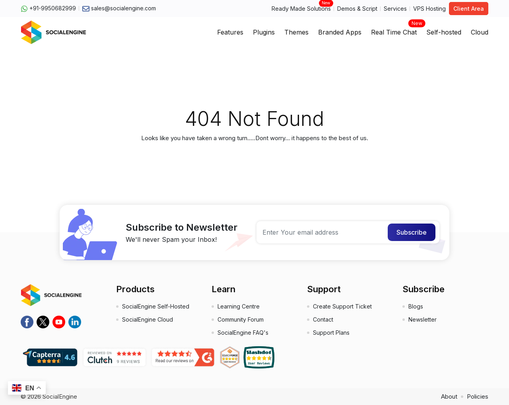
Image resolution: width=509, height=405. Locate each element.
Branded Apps (339, 32)
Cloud (479, 32)
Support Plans (331, 332)
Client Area (468, 8)
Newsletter (422, 319)
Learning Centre (239, 306)
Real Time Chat (394, 29)
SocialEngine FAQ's (243, 332)
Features (230, 32)
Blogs (415, 306)
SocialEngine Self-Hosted (155, 306)
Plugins (264, 32)
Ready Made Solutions (301, 8)
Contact (323, 319)
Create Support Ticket (342, 306)
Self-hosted (443, 32)
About (449, 396)
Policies (477, 396)
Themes (296, 32)
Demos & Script (357, 8)
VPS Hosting (429, 8)
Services (395, 8)
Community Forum (241, 319)
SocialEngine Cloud (147, 319)
